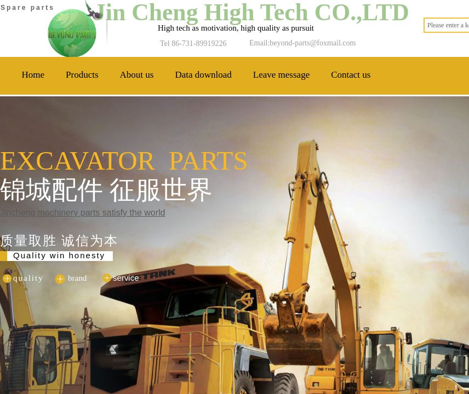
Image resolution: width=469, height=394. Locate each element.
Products (82, 74)
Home (33, 74)
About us (137, 74)
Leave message (281, 74)
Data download (203, 74)
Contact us (350, 74)
